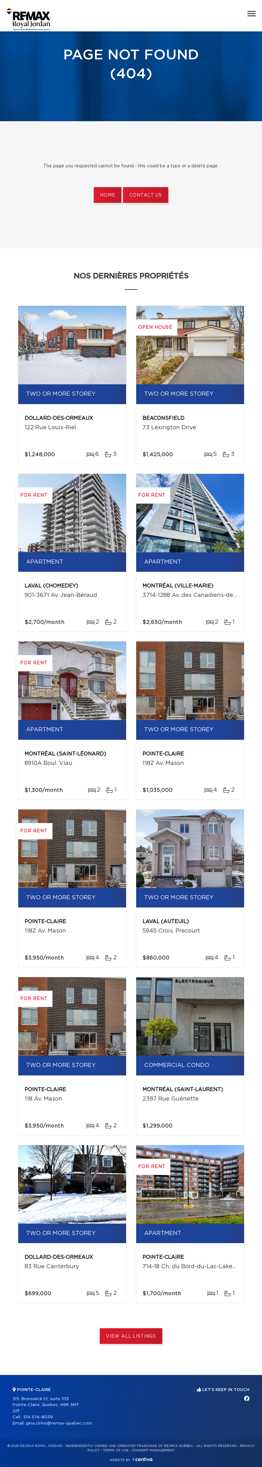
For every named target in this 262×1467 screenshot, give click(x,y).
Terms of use (116, 1450)
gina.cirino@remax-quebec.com (59, 1423)
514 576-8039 (38, 1417)
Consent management (153, 1450)
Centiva (142, 1459)
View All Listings (131, 1336)
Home (107, 195)
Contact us (145, 195)
